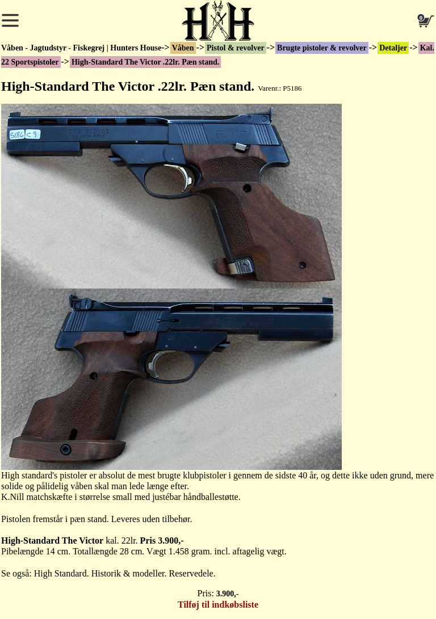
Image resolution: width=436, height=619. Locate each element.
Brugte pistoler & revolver (322, 48)
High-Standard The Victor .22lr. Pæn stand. (145, 62)
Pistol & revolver (236, 48)
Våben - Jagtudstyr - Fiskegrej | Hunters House (81, 48)
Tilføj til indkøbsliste (218, 604)
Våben (183, 48)
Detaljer (393, 48)
